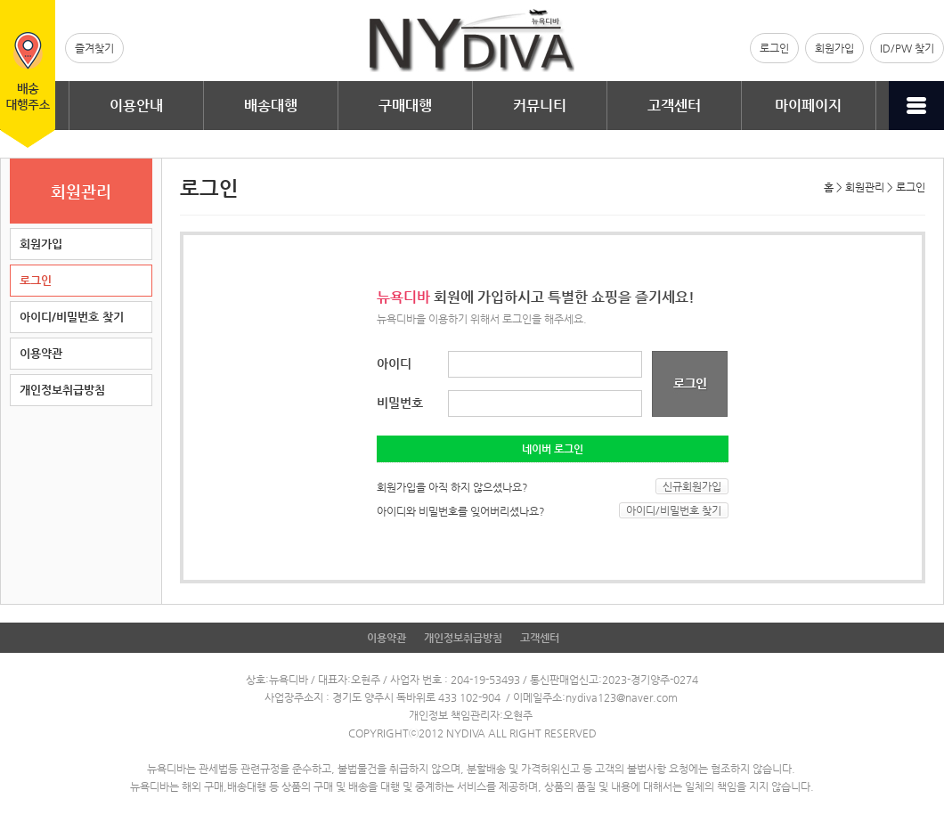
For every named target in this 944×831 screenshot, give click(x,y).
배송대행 (270, 105)
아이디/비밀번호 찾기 (72, 316)
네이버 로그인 (552, 449)
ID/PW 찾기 (907, 48)
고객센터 (674, 105)
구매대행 (405, 105)
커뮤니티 (539, 105)
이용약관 (41, 353)
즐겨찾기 (94, 48)
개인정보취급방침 (62, 389)
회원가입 (834, 48)
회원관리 (864, 187)
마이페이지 (808, 105)
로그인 (774, 48)
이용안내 (136, 105)
